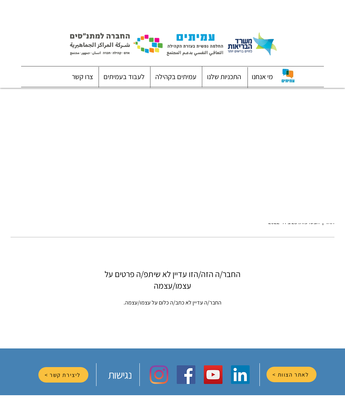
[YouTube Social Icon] (213, 374)
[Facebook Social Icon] (186, 374)
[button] (262, 76)
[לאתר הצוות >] (291, 374)
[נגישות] (120, 375)
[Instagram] (159, 374)
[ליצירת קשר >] (63, 375)
